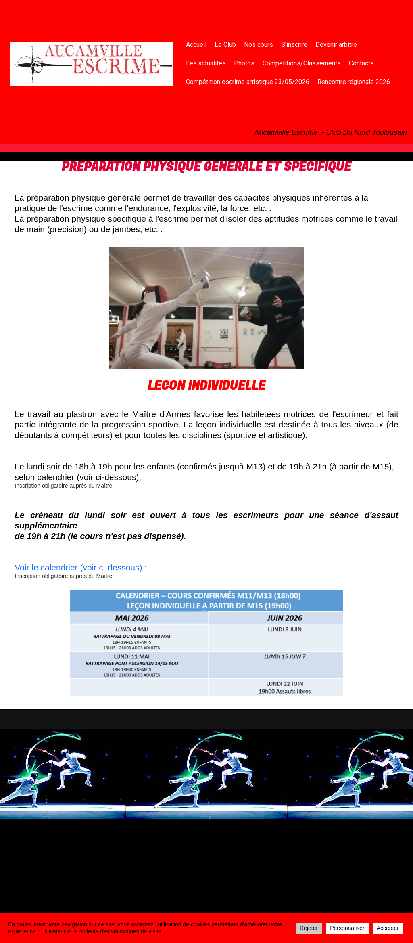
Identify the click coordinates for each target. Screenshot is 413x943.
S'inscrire (294, 44)
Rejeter (309, 928)
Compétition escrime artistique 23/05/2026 (247, 82)
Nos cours (258, 44)
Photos (244, 63)
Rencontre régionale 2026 (353, 82)
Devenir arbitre (336, 44)
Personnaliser (347, 928)
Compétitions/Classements (302, 63)
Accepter (388, 928)
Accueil (196, 44)
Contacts (361, 63)
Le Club (225, 44)
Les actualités (206, 63)
